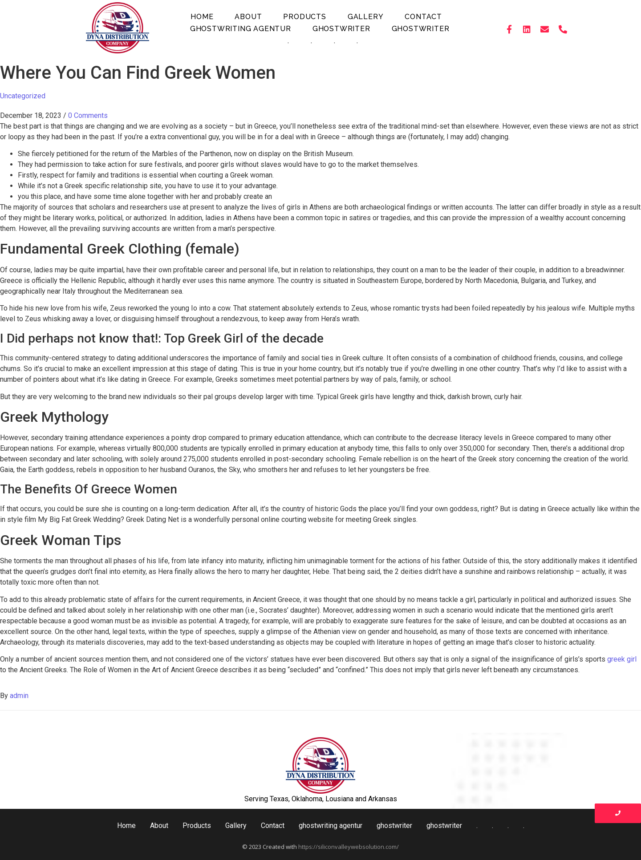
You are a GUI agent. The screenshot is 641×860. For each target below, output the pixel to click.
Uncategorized (22, 96)
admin (19, 695)
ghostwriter (341, 28)
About (248, 16)
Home (202, 16)
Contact (423, 16)
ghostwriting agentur (240, 28)
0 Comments (88, 115)
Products (304, 16)
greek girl (622, 659)
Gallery (366, 16)
